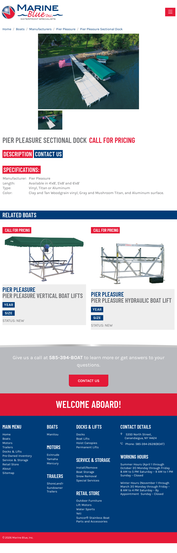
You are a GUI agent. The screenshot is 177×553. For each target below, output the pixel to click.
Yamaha (52, 459)
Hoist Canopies (86, 443)
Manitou (52, 434)
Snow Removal (86, 476)
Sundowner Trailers (55, 489)
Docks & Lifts (12, 451)
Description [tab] (17, 154)
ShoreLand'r (55, 483)
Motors (7, 443)
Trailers (7, 447)
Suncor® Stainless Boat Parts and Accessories (93, 519)
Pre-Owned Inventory (17, 456)
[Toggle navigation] (170, 12)
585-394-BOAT (66, 357)
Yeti (78, 513)
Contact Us (88, 381)
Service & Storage (15, 460)
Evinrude (53, 455)
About (6, 468)
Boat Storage (85, 472)
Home (6, 434)
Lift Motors (84, 505)
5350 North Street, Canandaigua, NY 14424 (141, 436)
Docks (80, 434)
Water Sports (85, 509)
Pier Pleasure (42, 292)
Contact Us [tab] (48, 154)
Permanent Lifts (87, 447)
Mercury (52, 463)
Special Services (87, 480)
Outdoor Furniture (89, 500)
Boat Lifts (83, 438)
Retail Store (10, 464)
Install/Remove (86, 467)
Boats (6, 438)
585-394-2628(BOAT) (150, 444)
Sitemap (8, 473)
